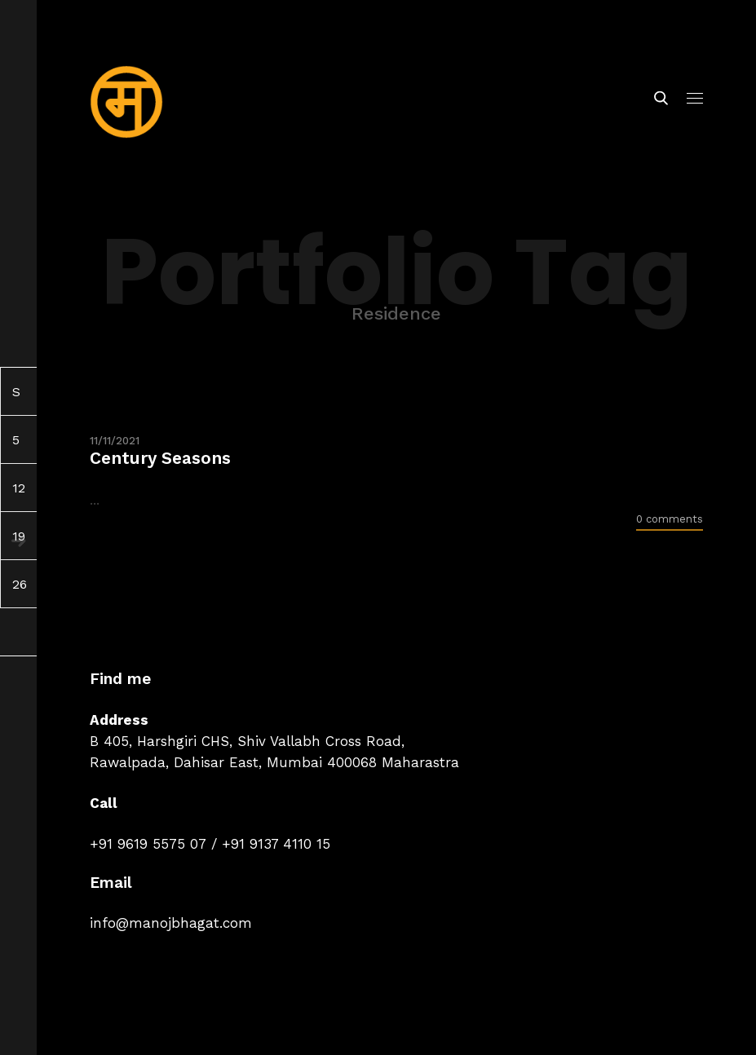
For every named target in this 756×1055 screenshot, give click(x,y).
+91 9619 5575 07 (148, 844)
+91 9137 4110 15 (276, 844)
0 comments (669, 519)
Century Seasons (160, 458)
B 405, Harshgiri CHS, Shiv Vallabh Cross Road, (247, 741)
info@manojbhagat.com (171, 923)
